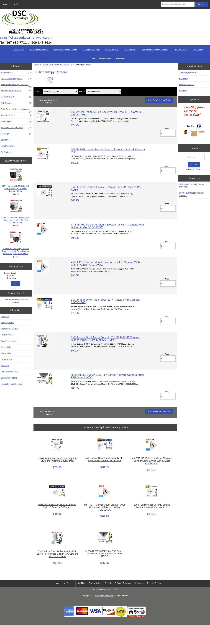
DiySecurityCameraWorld (104, 596)
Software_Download (188, 72)
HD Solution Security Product (65, 50)
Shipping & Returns (9, 329)
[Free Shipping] (194, 123)
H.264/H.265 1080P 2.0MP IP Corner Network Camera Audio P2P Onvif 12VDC (107, 376)
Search (194, 148)
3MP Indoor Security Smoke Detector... (191, 185)
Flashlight (120, 58)
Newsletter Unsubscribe (11, 384)
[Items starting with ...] (60, 91)
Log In (15, 4)
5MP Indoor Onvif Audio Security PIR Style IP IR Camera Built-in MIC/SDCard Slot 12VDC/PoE (105, 338)
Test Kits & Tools (180, 50)
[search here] (194, 157)
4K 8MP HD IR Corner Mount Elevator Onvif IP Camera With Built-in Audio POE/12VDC (107, 226)
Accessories (18, 50)
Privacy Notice (7, 335)
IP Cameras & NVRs (91, 50)
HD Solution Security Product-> (16, 85)
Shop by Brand (7, 322)
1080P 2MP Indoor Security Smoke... (191, 194)
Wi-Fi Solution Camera (101, 58)
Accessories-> (16, 72)
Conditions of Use (9, 341)
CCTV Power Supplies (38, 50)
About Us (5, 316)
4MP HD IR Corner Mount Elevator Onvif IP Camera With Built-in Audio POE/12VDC (105, 263)
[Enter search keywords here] (177, 4)
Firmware (183, 78)
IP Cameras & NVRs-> (16, 91)
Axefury (16, 275)
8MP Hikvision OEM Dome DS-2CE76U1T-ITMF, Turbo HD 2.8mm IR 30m (16, 211)
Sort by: (82, 91)
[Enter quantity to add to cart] (168, 133)
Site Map (5, 365)
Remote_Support (186, 84)
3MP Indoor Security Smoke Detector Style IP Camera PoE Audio (106, 188)
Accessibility (6, 347)
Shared (108, 583)
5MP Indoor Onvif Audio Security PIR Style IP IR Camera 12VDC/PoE (105, 301)
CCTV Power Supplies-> (16, 78)
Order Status (6, 359)
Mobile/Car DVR (111, 50)
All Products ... (7, 152)
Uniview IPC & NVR (50, 65)
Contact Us (6, 353)
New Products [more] (15, 160)
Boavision (16, 278)
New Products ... (8, 146)
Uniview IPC (65, 65)
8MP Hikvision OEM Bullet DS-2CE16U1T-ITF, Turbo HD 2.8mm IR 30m (15, 180)
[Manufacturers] (15, 276)
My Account (69, 583)
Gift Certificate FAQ (9, 372)
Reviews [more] (16, 293)
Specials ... (5, 140)
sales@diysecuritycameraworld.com (26, 37)
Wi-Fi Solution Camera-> (16, 127)
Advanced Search (194, 169)
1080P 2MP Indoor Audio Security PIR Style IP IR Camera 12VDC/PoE (106, 113)
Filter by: (38, 91)
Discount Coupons (9, 378)
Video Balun (198, 50)
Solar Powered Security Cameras (154, 50)
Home (5, 4)
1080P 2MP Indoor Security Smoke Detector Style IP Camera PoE (108, 151)
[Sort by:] (103, 91)
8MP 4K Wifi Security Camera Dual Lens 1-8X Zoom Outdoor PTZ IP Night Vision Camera (15, 243)
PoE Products (129, 50)
